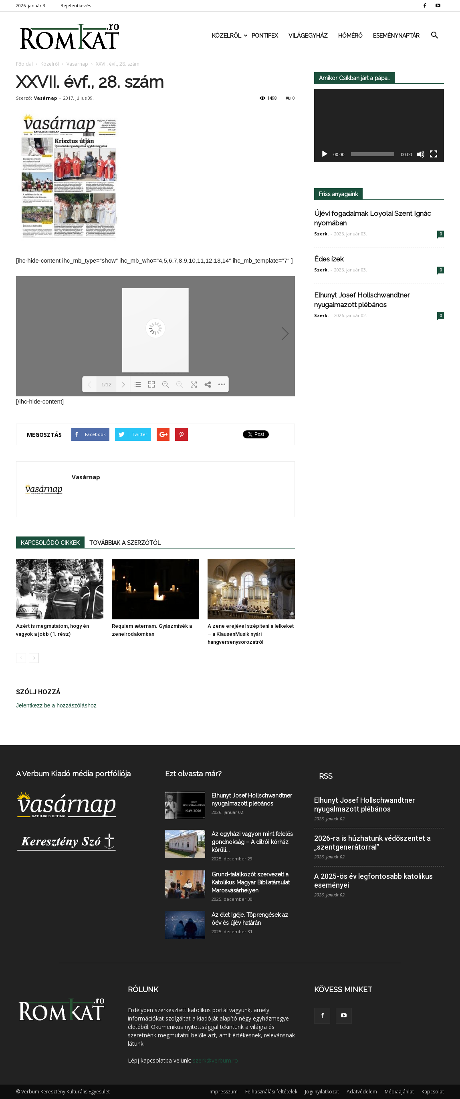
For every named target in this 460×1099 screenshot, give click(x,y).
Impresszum (224, 1091)
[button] (434, 35)
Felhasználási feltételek (271, 1091)
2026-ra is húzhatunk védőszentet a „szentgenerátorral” (372, 842)
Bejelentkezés (76, 5)
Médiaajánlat (399, 1091)
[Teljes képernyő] (434, 155)
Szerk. (321, 234)
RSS (326, 776)
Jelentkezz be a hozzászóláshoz (56, 705)
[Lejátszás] (325, 155)
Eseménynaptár (396, 35)
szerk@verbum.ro (215, 1060)
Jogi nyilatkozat (322, 1091)
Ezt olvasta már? (193, 774)
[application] (379, 126)
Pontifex (265, 35)
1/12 (106, 385)
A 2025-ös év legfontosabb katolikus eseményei (373, 880)
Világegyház (308, 35)
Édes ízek (329, 259)
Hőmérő (350, 35)
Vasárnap (45, 98)
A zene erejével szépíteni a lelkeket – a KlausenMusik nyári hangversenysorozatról (251, 634)
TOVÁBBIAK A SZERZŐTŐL (125, 543)
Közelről (229, 35)
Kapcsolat (433, 1091)
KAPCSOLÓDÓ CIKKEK (50, 543)
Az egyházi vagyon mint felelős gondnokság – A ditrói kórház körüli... (252, 842)
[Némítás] (421, 155)
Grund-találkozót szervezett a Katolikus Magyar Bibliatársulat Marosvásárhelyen (251, 882)
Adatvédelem (362, 1091)
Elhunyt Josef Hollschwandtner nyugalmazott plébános (364, 804)
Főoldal (24, 63)
